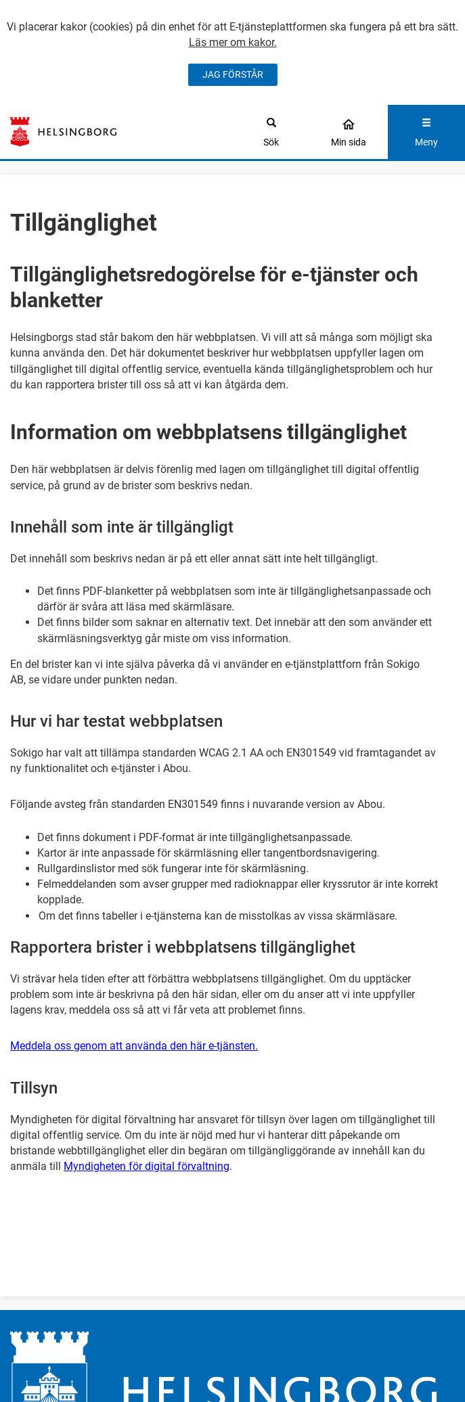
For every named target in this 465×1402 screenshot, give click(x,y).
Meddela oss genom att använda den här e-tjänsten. (134, 1045)
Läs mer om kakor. (233, 42)
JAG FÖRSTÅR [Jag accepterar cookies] (232, 74)
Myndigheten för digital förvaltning (146, 1166)
